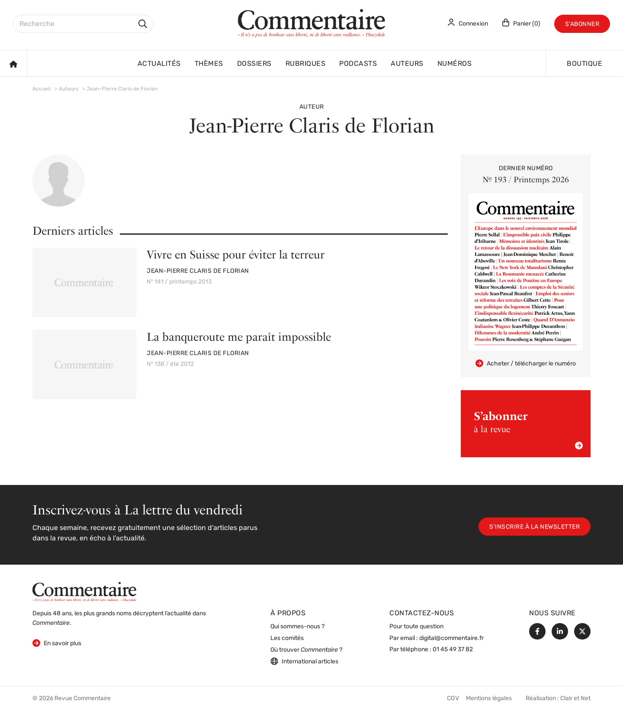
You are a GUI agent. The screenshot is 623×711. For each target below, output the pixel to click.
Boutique (584, 64)
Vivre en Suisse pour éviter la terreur (235, 254)
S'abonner (582, 24)
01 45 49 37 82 (453, 649)
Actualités (159, 64)
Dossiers (254, 64)
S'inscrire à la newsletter (534, 527)
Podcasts (358, 64)
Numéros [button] (454, 64)
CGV (453, 698)
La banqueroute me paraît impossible (239, 336)
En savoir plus (56, 643)
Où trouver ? (306, 650)
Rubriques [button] (306, 64)
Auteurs (407, 64)
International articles (304, 661)
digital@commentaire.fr (451, 638)
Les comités (287, 638)
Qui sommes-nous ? (297, 627)
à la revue (528, 429)
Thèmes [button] (209, 64)
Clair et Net (575, 698)
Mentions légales (489, 698)
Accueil (41, 89)
